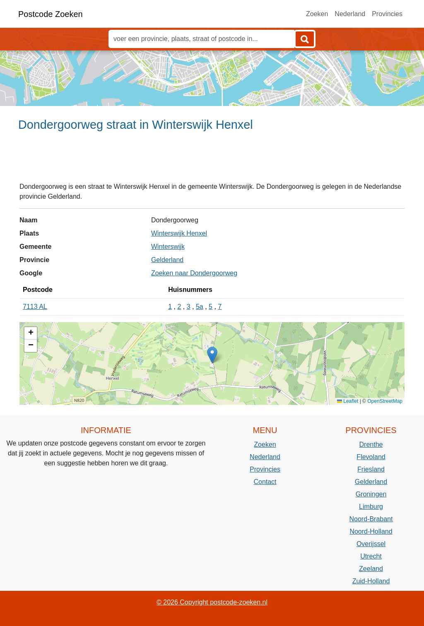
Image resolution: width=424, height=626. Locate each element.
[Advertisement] (212, 160)
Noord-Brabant (371, 518)
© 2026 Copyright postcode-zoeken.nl (212, 602)
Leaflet (347, 401)
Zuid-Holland (371, 581)
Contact (264, 481)
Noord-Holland (370, 531)
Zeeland (371, 568)
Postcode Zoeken (50, 14)
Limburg (371, 506)
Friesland (371, 469)
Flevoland (371, 456)
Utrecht (371, 556)
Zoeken (317, 13)
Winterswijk (168, 246)
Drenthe (371, 444)
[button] (212, 355)
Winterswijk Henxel (179, 233)
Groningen (371, 494)
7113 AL (35, 306)
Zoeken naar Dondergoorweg (194, 273)
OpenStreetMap (384, 401)
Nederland (350, 13)
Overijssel (371, 543)
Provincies (387, 13)
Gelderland (167, 259)
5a (199, 306)
